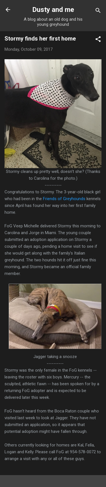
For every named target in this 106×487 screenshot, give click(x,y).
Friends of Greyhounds (64, 198)
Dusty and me (53, 10)
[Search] (98, 11)
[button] (98, 40)
